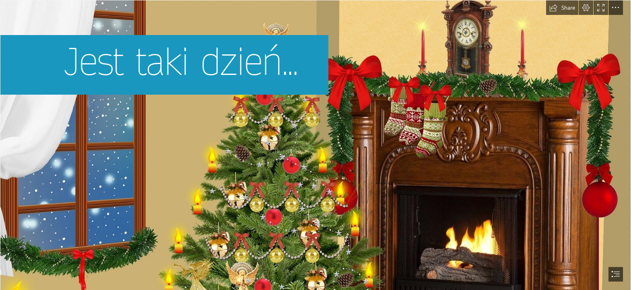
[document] (315, 145)
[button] (562, 7)
